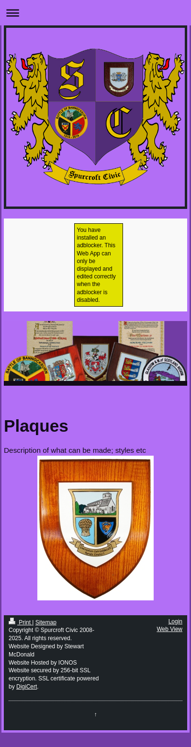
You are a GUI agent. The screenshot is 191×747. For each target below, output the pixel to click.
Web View (169, 629)
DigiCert (26, 686)
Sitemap (45, 622)
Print (20, 622)
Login (175, 621)
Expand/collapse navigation (95, 12)
